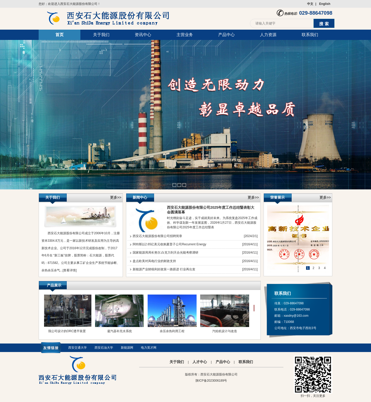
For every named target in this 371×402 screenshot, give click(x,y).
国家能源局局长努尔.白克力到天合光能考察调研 (165, 252)
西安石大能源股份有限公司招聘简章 (157, 236)
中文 (310, 4)
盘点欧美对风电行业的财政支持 (154, 261)
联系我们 (310, 34)
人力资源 (268, 34)
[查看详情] (70, 270)
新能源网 (127, 347)
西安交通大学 (77, 347)
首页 (59, 34)
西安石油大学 (104, 347)
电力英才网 (148, 347)
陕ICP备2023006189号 (211, 380)
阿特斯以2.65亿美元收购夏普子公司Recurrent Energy (169, 244)
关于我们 (101, 34)
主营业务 (184, 34)
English (324, 4)
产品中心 (226, 34)
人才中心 (199, 362)
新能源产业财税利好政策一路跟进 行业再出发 (164, 269)
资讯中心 (143, 34)
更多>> (115, 197)
